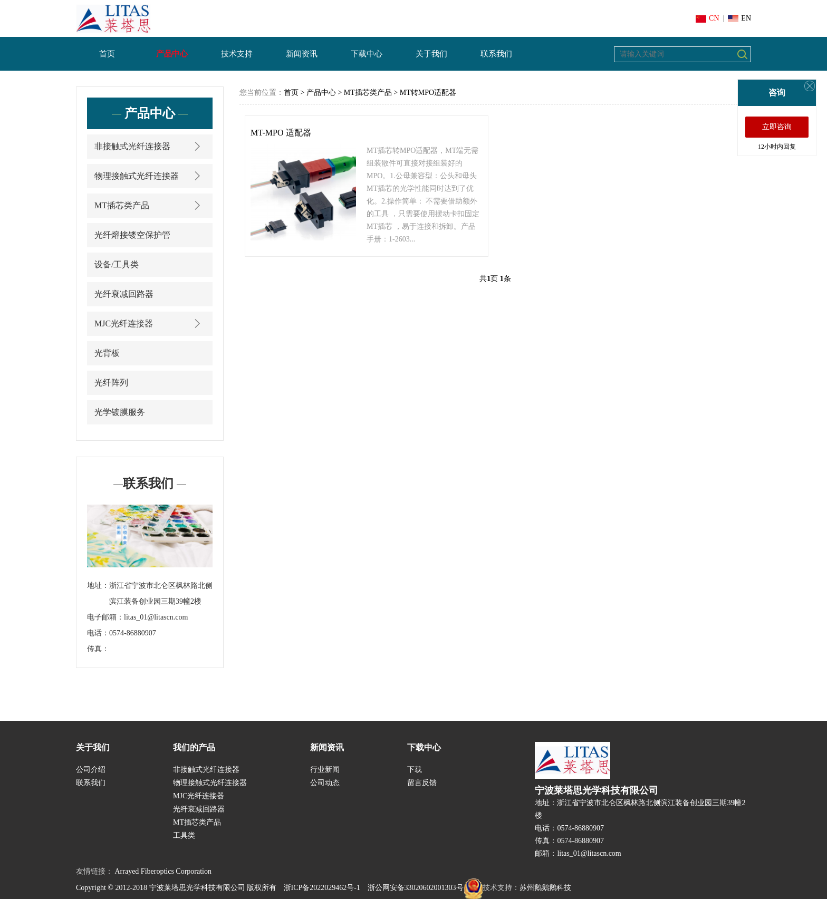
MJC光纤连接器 (149, 323)
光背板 (107, 353)
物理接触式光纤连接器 (149, 176)
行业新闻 (325, 770)
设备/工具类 (116, 264)
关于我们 (431, 54)
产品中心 (172, 54)
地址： (98, 585)
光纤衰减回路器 (123, 293)
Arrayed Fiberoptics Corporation (163, 871)
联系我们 (496, 54)
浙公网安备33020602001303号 (425, 888)
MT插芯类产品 (149, 205)
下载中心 (366, 54)
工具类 (184, 835)
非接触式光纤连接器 (149, 146)
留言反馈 (422, 783)
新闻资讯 (302, 54)
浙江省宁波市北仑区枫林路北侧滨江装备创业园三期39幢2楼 (161, 593)
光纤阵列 (111, 382)
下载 (414, 770)
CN (707, 18)
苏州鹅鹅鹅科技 (545, 888)
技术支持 (237, 54)
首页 (107, 54)
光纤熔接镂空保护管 (132, 234)
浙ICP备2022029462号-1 (322, 888)
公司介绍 (90, 770)
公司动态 (325, 783)
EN (739, 18)
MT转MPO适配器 (428, 92)
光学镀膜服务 (119, 412)
